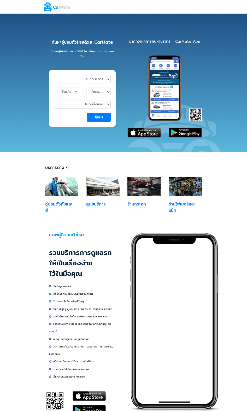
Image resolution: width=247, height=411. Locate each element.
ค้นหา (99, 117)
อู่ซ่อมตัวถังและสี (59, 207)
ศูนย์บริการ (96, 204)
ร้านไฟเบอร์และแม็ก (182, 207)
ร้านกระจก (136, 204)
